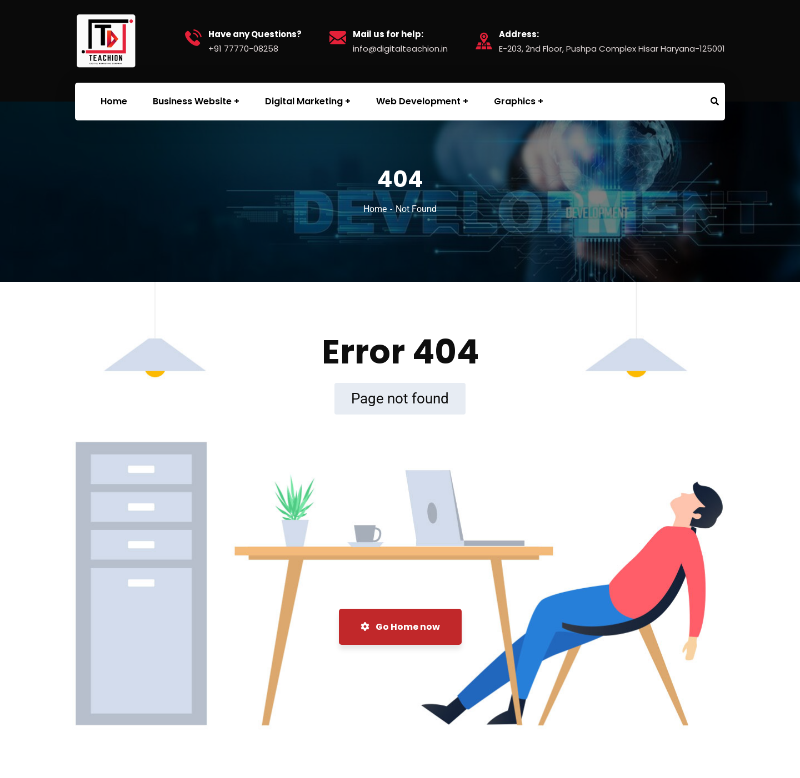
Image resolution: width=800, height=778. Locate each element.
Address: (519, 34)
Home (375, 209)
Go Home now (400, 626)
